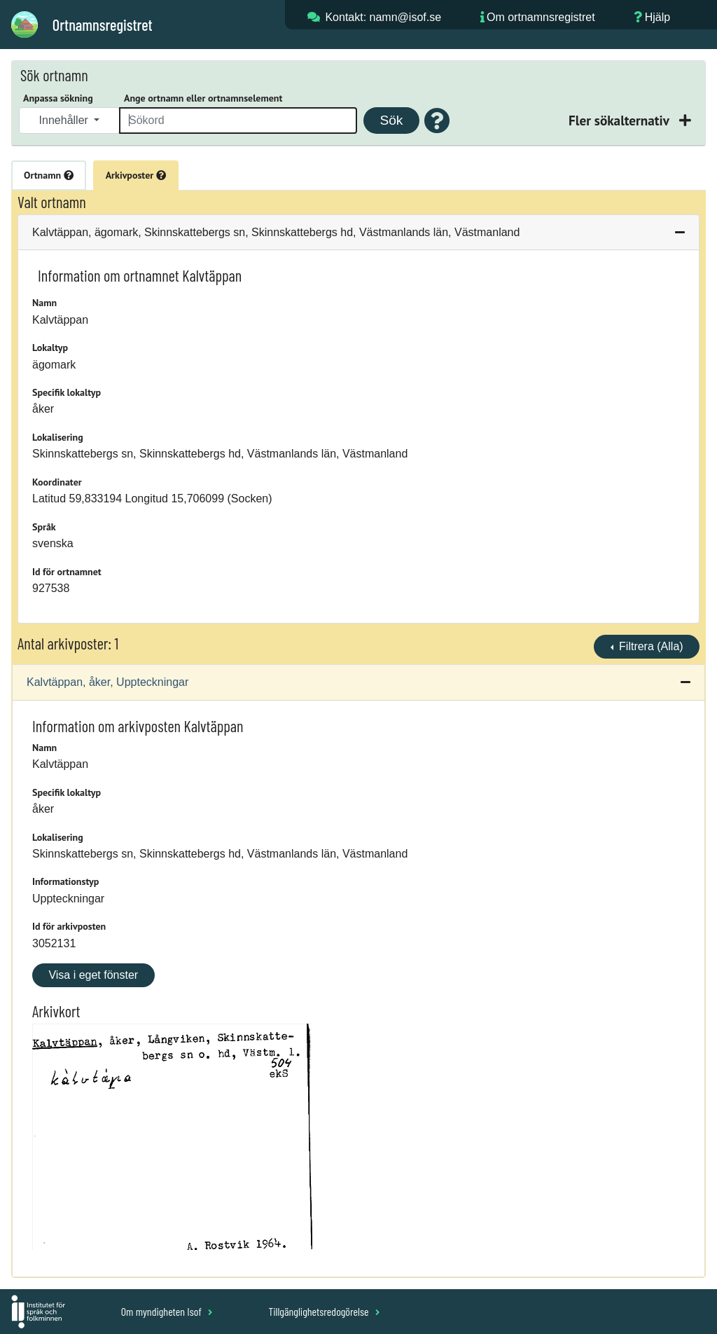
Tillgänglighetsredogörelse (324, 1311)
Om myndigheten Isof (167, 1311)
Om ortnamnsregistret (541, 17)
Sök (391, 120)
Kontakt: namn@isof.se (383, 17)
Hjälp (657, 17)
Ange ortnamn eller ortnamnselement (203, 98)
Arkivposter (136, 175)
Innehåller (65, 120)
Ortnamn (49, 175)
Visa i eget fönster (93, 975)
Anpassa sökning (58, 98)
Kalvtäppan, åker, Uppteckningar (107, 682)
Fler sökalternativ (620, 120)
